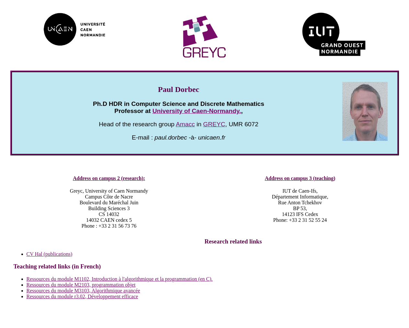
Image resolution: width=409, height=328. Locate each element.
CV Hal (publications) (50, 254)
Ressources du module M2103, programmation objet (81, 285)
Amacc (185, 124)
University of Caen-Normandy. (197, 110)
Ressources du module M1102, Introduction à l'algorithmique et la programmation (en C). (120, 279)
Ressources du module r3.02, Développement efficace (82, 296)
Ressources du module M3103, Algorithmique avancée (83, 290)
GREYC (214, 124)
